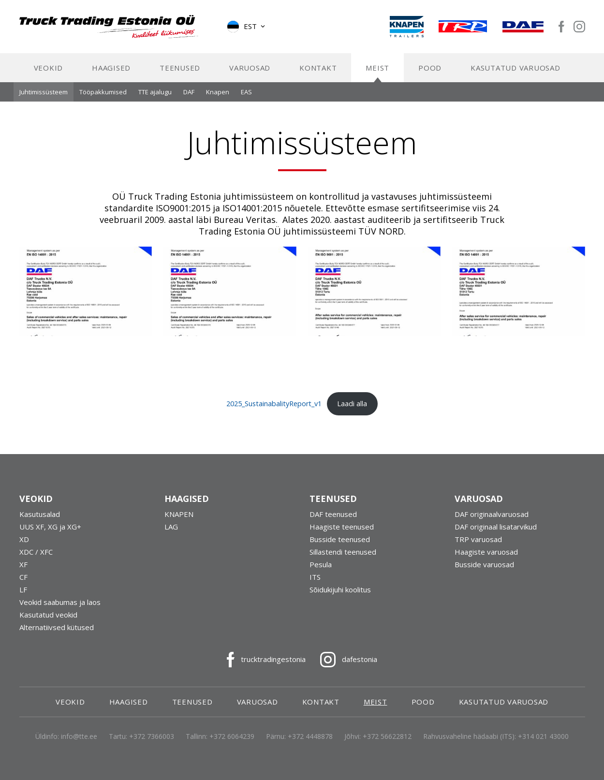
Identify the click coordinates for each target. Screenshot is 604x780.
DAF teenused (333, 514)
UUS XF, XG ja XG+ (50, 526)
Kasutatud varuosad (515, 68)
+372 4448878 (310, 736)
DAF (188, 92)
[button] (246, 26)
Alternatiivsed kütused (56, 627)
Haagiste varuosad (486, 552)
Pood (430, 68)
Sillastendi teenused (342, 552)
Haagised (111, 68)
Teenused (180, 68)
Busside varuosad (484, 564)
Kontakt (318, 68)
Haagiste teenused (341, 526)
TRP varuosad (478, 539)
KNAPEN (178, 514)
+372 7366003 (151, 736)
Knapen (217, 92)
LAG (171, 526)
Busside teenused (339, 539)
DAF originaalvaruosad (492, 514)
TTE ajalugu (155, 92)
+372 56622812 (387, 736)
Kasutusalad (39, 514)
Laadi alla (352, 403)
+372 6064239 (231, 736)
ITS (315, 577)
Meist (377, 68)
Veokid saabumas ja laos (60, 602)
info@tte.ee (79, 736)
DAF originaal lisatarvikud (496, 526)
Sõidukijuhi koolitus (340, 589)
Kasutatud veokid (48, 614)
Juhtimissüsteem (43, 92)
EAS (246, 92)
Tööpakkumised (103, 92)
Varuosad (249, 68)
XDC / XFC (36, 552)
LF (23, 589)
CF (23, 577)
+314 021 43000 (543, 736)
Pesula (320, 564)
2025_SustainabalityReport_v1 (274, 403)
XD (24, 539)
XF (23, 564)
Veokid (48, 68)
